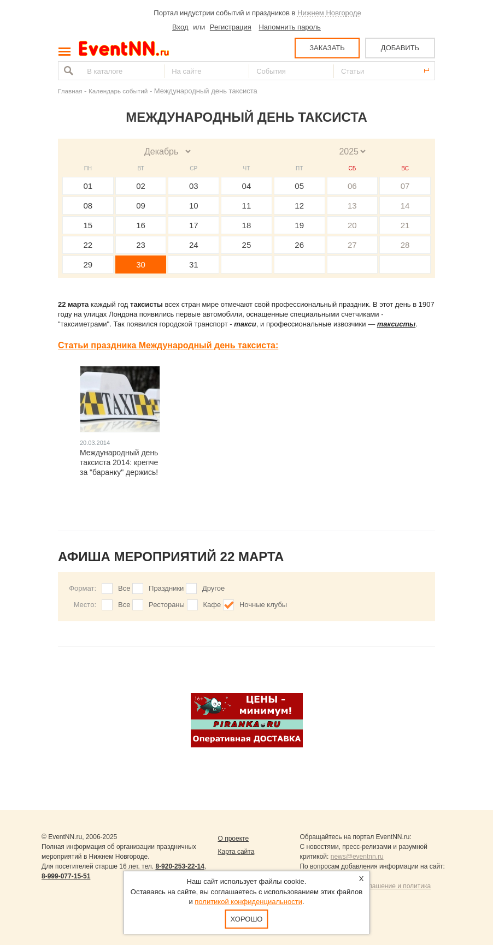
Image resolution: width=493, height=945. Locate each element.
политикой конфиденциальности (248, 902)
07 (405, 186)
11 (246, 205)
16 (140, 225)
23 (140, 244)
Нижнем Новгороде (329, 13)
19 (299, 225)
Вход (180, 27)
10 (193, 205)
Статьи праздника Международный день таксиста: (168, 345)
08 (88, 205)
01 (88, 186)
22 (88, 244)
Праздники (166, 588)
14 (405, 205)
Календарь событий (118, 90)
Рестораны (167, 605)
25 (246, 244)
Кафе (212, 605)
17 (193, 225)
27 (352, 244)
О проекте (233, 838)
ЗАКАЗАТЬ (327, 48)
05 (299, 186)
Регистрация (230, 27)
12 (299, 205)
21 (405, 225)
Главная (70, 90)
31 (193, 264)
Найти (67, 70)
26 (299, 244)
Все (124, 588)
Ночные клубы (263, 605)
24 (193, 244)
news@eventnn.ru (357, 856)
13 (352, 205)
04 (246, 186)
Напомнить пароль (289, 27)
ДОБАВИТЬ (400, 48)
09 (140, 205)
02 (140, 186)
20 (352, 225)
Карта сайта (236, 851)
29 (88, 264)
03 (193, 186)
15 (88, 225)
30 (140, 264)
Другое (213, 588)
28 (405, 244)
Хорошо (247, 919)
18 (246, 225)
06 (352, 186)
